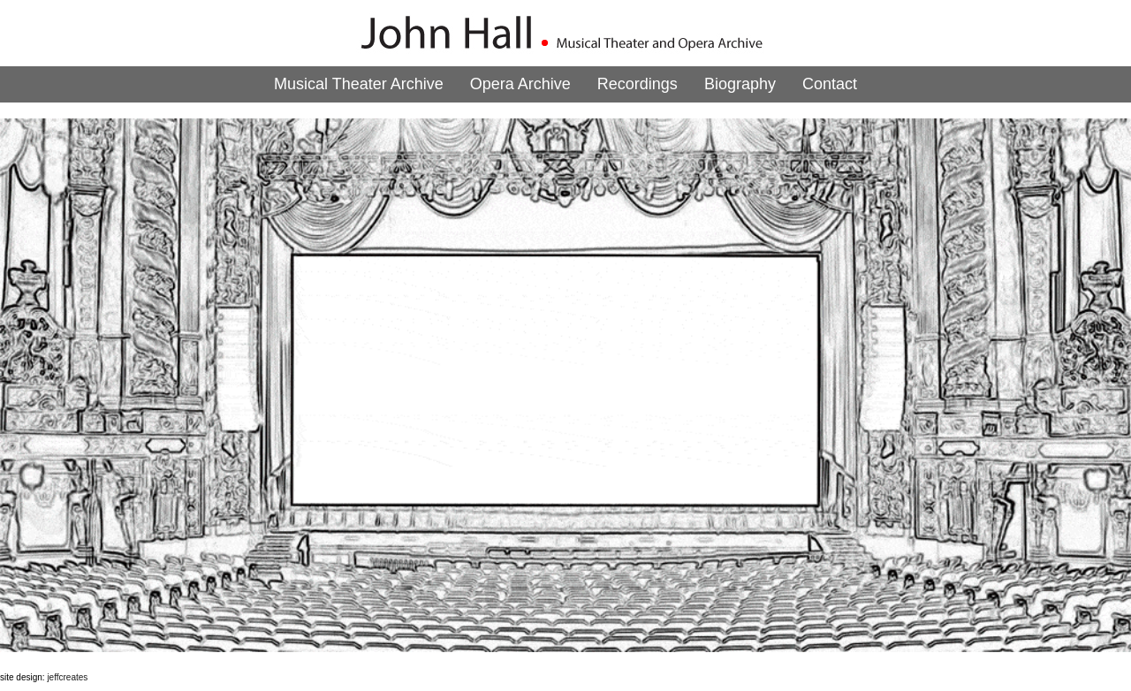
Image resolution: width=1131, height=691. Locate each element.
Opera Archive (520, 84)
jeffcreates (67, 677)
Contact (829, 84)
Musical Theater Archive (359, 84)
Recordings (637, 84)
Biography (740, 84)
